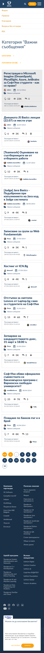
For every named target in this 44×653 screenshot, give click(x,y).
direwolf (10, 270)
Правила (5, 16)
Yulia (35, 407)
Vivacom (7, 523)
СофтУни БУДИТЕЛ (31, 572)
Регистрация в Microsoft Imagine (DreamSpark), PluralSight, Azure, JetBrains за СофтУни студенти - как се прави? (21, 79)
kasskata (34, 141)
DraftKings (7, 503)
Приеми (27, 647)
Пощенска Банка (10, 507)
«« (4, 454)
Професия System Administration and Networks (10, 561)
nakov (9, 90)
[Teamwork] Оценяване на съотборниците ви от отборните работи (21, 155)
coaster (34, 220)
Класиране (6, 21)
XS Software (8, 492)
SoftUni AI (27, 569)
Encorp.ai (7, 527)
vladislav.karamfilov (14, 163)
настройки (15, 647)
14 (5, 466)
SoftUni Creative (30, 565)
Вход (32, 4)
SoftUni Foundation (31, 576)
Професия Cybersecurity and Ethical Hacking (10, 574)
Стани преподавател (31, 537)
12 (28, 460)
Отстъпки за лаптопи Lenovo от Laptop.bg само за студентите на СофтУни (21, 301)
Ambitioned (8, 519)
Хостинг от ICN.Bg (16, 266)
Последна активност (11, 104)
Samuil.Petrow (32, 363)
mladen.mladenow (30, 106)
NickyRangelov (31, 255)
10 (16, 460)
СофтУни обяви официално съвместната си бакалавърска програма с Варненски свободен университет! (22, 380)
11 (22, 460)
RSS (3, 31)
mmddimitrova (12, 390)
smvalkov (33, 325)
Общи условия (29, 541)
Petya (9, 239)
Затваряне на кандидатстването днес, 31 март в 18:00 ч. (20, 339)
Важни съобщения (13, 93)
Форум (5, 10)
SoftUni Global (29, 580)
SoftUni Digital (29, 562)
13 (34, 460)
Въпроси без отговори (11, 26)
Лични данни (29, 545)
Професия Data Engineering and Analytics (9, 587)
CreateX (6, 516)
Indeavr (6, 499)
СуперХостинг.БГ (10, 496)
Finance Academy (30, 583)
